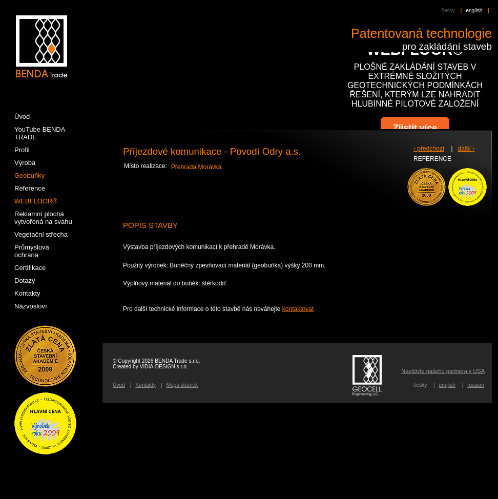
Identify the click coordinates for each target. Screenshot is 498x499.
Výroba (24, 163)
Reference (29, 188)
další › (466, 148)
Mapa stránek (182, 385)
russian (475, 385)
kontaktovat (298, 309)
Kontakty (145, 385)
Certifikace (30, 268)
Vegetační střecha (41, 234)
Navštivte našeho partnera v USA (443, 371)
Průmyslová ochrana (31, 251)
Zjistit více (415, 128)
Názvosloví (30, 306)
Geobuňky (29, 175)
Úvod (119, 385)
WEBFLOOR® (35, 201)
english (474, 10)
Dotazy (24, 280)
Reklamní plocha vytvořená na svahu (43, 217)
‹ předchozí (428, 148)
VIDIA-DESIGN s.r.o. (164, 366)
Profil (22, 150)
